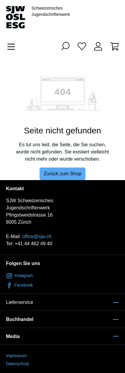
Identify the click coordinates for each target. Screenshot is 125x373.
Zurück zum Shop (62, 173)
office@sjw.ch (37, 236)
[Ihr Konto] (98, 46)
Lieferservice (19, 302)
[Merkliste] (82, 46)
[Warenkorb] (114, 46)
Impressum (16, 355)
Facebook (19, 285)
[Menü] (13, 46)
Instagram (19, 275)
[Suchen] (65, 46)
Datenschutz (17, 363)
